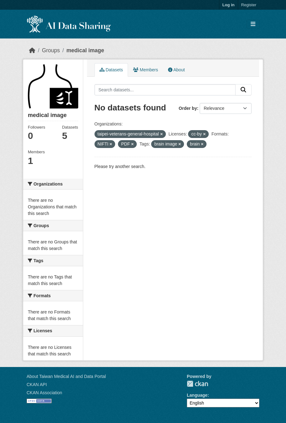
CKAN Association (44, 392)
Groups (51, 50)
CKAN (197, 383)
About (176, 69)
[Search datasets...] (165, 89)
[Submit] (243, 89)
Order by (188, 108)
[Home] (32, 50)
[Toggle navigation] (253, 24)
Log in (228, 5)
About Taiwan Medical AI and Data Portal (66, 376)
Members (145, 69)
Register (248, 5)
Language (197, 395)
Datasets (111, 69)
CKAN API (37, 384)
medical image (85, 50)
